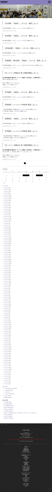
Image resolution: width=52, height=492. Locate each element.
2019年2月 (6, 342)
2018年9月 (6, 351)
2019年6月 (6, 335)
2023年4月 (6, 252)
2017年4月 (6, 382)
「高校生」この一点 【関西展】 (19, 123)
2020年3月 (6, 319)
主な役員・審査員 (26, 468)
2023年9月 (6, 243)
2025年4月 (6, 209)
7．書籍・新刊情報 (8, 393)
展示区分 (16, 111)
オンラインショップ (26, 452)
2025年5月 (6, 207)
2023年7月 (6, 247)
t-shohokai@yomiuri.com (28, 437)
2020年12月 (6, 302)
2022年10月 (6, 263)
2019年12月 (6, 324)
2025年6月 (6, 205)
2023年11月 (6, 239)
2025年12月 (6, 194)
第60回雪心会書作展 (8, 418)
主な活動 (26, 458)
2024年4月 (6, 230)
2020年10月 (6, 306)
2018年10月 (6, 349)
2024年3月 (6, 232)
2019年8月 (6, 331)
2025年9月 (6, 200)
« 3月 (4, 183)
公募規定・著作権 (26, 467)
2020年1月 (6, 322)
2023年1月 (6, 257)
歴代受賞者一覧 (26, 470)
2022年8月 (6, 266)
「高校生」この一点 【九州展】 (19, 28)
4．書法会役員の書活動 (9, 388)
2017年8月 (6, 374)
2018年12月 (6, 346)
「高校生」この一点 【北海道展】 (20, 53)
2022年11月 (6, 261)
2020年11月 (6, 304)
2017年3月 (6, 383)
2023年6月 (6, 248)
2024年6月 (6, 227)
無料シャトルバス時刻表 (23, 109)
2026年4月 (6, 187)
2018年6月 (6, 356)
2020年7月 (6, 311)
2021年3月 (6, 297)
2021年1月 (6, 301)
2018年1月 (6, 365)
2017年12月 (6, 367)
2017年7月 (6, 376)
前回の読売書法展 (26, 469)
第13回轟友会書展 (8, 411)
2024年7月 (6, 225)
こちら (7, 84)
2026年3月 (6, 189)
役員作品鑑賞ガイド (26, 474)
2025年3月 (6, 211)
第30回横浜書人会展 (8, 405)
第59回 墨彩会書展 (8, 414)
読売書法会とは (26, 457)
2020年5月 (6, 315)
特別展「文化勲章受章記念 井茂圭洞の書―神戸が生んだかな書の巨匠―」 (21, 412)
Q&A (26, 486)
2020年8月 (6, 310)
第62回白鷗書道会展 (8, 407)
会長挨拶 (26, 456)
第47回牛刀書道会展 (8, 409)
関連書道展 (6, 397)
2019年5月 (6, 337)
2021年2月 (6, 299)
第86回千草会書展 (8, 416)
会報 (26, 475)
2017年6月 (6, 378)
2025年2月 (6, 212)
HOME (2, 424)
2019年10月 (6, 328)
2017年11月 (6, 369)
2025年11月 (6, 196)
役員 (26, 459)
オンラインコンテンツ (26, 465)
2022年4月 (6, 274)
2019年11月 (6, 326)
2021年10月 (6, 284)
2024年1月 (6, 236)
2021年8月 (6, 288)
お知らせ (6, 395)
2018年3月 (6, 362)
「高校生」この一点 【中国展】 (19, 97)
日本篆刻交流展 (7, 402)
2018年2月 (6, 364)
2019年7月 (6, 333)
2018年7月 (6, 355)
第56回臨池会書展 (8, 403)
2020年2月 (6, 320)
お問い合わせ (26, 483)
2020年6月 (6, 313)
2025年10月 (6, 198)
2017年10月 (6, 371)
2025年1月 (6, 214)
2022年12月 (6, 259)
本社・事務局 (26, 485)
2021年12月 (6, 281)
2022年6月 (6, 270)
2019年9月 (6, 329)
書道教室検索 (26, 451)
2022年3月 (6, 275)
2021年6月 (6, 292)
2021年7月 (6, 290)
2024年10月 (6, 220)
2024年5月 (6, 229)
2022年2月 (6, 277)
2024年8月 (6, 223)
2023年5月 (6, 250)
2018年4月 (6, 360)
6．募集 (6, 392)
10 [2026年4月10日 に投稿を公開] (39, 175)
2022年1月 (6, 279)
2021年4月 (6, 295)
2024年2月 (6, 234)
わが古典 (26, 481)
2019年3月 (6, 340)
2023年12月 (6, 238)
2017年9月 (6, 373)
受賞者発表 (26, 464)
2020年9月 (6, 308)
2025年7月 (6, 203)
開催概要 (26, 463)
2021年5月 (6, 293)
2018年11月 (6, 347)
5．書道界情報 (7, 390)
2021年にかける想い (26, 477)
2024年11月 (6, 218)
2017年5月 (6, 380)
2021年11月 (6, 283)
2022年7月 (6, 268)
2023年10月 (6, 241)
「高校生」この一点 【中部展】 (19, 40)
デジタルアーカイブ (26, 473)
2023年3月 (6, 254)
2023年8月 (6, 245)
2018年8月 (6, 353)
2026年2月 (6, 191)
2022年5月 (6, 272)
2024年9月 (6, 221)
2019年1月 (6, 344)
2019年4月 (6, 338)
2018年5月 (6, 358)
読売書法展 (26, 462)
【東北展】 (32, 65)
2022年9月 (6, 265)
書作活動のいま (26, 480)
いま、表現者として (26, 479)
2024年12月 (6, 216)
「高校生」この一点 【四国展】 (19, 65)
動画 (26, 476)
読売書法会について (26, 455)
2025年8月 (6, 202)
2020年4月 (6, 317)
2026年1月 (6, 193)
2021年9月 (6, 286)
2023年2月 (6, 256)
